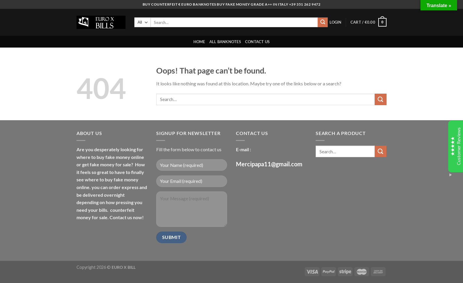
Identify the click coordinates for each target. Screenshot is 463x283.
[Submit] (323, 22)
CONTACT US (257, 41)
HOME (199, 41)
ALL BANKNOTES (225, 41)
